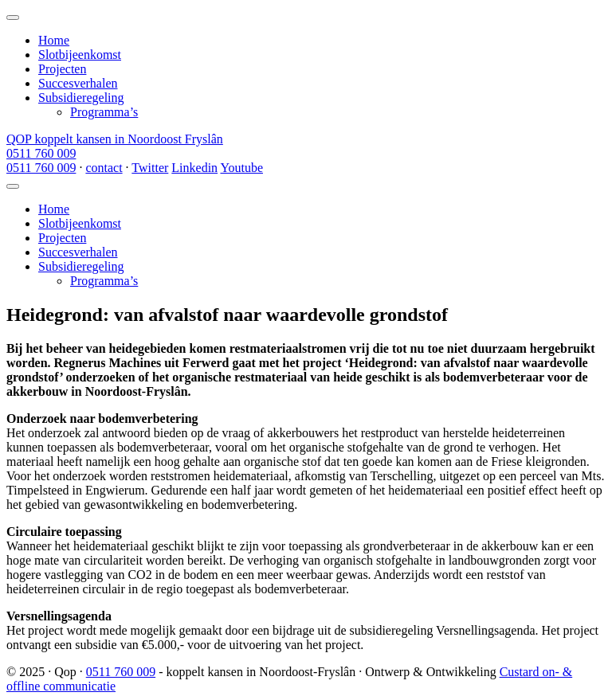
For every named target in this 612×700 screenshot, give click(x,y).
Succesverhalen (78, 83)
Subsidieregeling (81, 97)
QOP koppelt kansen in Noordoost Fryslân (114, 139)
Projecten (62, 69)
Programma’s (104, 112)
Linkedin (194, 167)
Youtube (241, 167)
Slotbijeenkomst (79, 54)
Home (53, 40)
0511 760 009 (41, 153)
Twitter (149, 167)
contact (103, 167)
